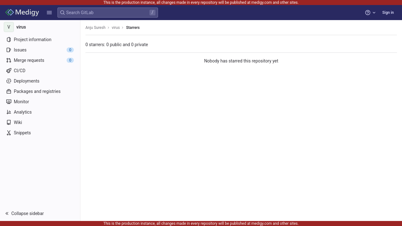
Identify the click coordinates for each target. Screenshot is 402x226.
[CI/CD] (40, 71)
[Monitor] (40, 102)
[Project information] (40, 40)
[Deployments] (40, 81)
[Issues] (40, 50)
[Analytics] (40, 112)
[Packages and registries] (40, 91)
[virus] (40, 27)
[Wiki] (40, 122)
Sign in (388, 12)
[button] (49, 13)
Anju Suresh (95, 27)
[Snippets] (40, 133)
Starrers (132, 27)
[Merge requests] (40, 60)
